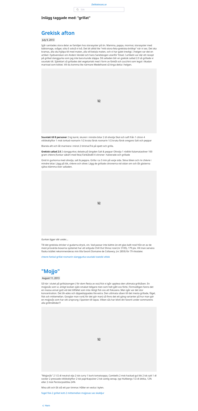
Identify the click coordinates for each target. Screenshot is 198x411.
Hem (45, 405)
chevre (45, 256)
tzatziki (99, 256)
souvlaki (90, 256)
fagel (44, 393)
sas (93, 393)
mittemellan (74, 393)
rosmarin (68, 256)
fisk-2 (50, 393)
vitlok (107, 256)
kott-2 (64, 393)
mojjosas (86, 393)
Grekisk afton (58, 32)
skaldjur (100, 393)
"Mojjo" (50, 271)
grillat (59, 256)
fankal (52, 256)
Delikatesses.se (99, 4)
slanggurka (80, 256)
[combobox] (99, 9)
